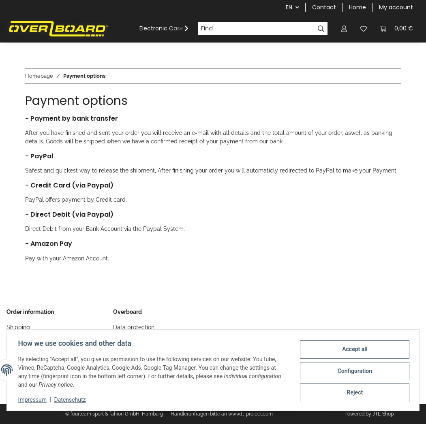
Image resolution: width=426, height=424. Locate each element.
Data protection (133, 327)
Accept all (353, 350)
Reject (353, 392)
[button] (344, 29)
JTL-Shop (383, 414)
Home (357, 7)
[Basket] (396, 29)
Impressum (34, 399)
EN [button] (289, 7)
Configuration (353, 371)
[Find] (256, 29)
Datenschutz (72, 399)
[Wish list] (363, 29)
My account (396, 7)
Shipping (18, 327)
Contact (324, 7)
